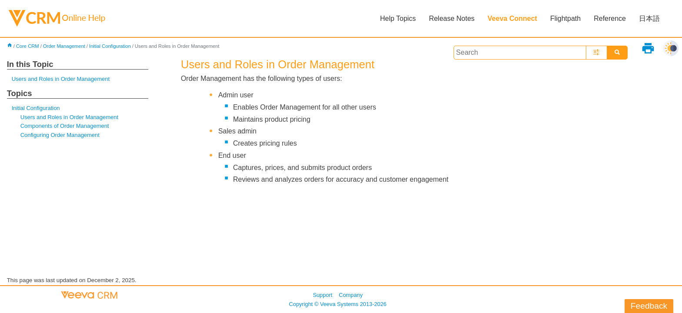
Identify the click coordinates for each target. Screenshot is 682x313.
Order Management (64, 46)
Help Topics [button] (398, 18)
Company (351, 295)
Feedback (649, 305)
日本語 (649, 18)
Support (322, 295)
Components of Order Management (64, 126)
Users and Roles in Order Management (61, 79)
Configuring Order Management (60, 135)
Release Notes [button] (452, 18)
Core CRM (27, 46)
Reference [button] (610, 18)
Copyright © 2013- (337, 304)
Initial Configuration (110, 46)
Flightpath (565, 18)
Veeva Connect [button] (512, 18)
